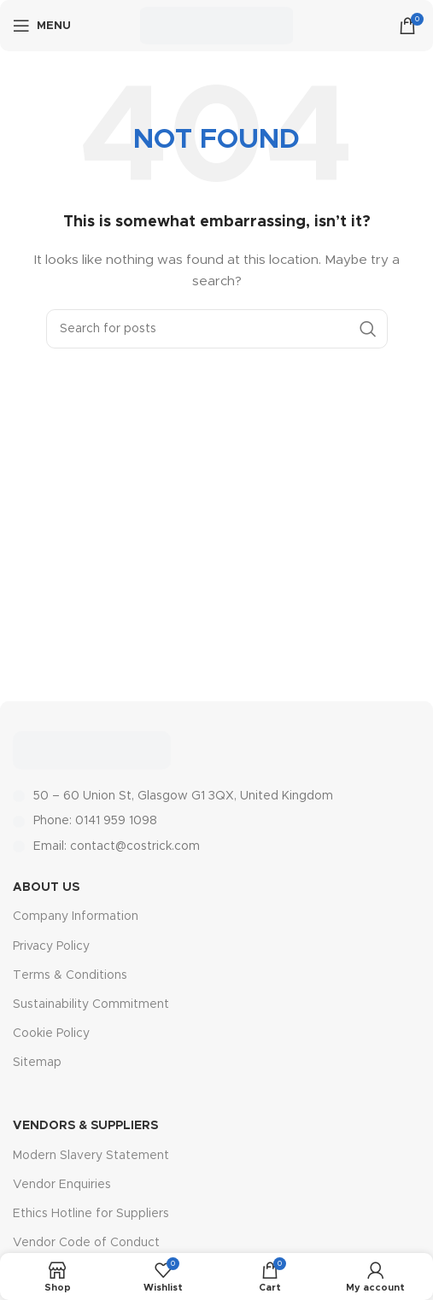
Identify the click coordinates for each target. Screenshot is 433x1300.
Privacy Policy (51, 946)
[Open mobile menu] (41, 26)
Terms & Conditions (70, 975)
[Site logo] (216, 26)
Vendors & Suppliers (85, 1126)
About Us (46, 887)
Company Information (75, 916)
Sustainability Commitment (91, 1004)
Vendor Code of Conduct (86, 1243)
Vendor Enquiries (62, 1185)
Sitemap (37, 1063)
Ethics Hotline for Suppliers (91, 1214)
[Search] (217, 328)
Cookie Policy (51, 1033)
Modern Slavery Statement (91, 1156)
